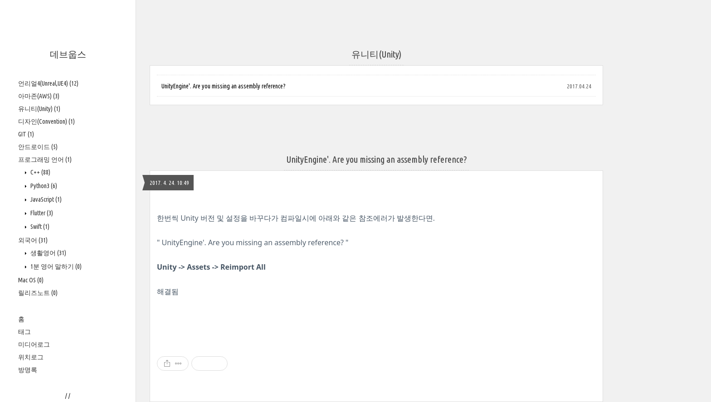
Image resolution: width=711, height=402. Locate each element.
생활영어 (47, 253)
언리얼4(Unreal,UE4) (48, 83)
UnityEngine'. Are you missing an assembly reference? (223, 86)
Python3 (43, 185)
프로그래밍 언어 (45, 159)
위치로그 (31, 357)
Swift (39, 226)
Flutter (41, 213)
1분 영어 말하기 (55, 266)
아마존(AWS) (38, 96)
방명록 (27, 369)
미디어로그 (34, 344)
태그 (24, 331)
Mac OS (31, 280)
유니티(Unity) (39, 108)
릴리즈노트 (38, 292)
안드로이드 (38, 146)
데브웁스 (68, 54)
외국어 (33, 240)
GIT (26, 134)
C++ (39, 172)
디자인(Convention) (46, 121)
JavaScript (45, 199)
